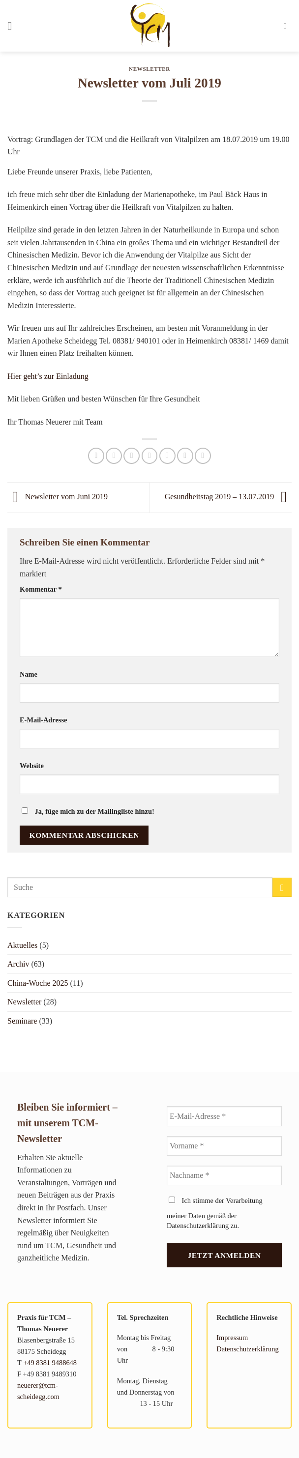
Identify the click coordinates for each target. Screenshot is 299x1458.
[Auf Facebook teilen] (114, 456)
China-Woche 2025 (37, 983)
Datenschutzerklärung (247, 1349)
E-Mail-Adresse (43, 720)
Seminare (22, 1021)
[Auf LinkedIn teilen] (185, 456)
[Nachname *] (224, 1175)
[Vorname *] (224, 1146)
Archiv (18, 964)
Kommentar (41, 589)
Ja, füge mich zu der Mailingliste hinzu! (88, 811)
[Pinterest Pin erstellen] (167, 456)
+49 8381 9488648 (50, 1363)
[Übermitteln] (282, 887)
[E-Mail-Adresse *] (224, 1116)
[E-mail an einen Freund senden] (150, 456)
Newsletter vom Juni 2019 (57, 496)
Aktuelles (22, 945)
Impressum (232, 1338)
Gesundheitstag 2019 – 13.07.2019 (228, 496)
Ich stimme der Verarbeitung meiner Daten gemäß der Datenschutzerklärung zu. (215, 1213)
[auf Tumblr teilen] (203, 456)
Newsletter (149, 69)
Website (32, 766)
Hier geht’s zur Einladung (48, 376)
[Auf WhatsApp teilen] (96, 456)
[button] (13, 26)
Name (28, 674)
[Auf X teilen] (131, 456)
